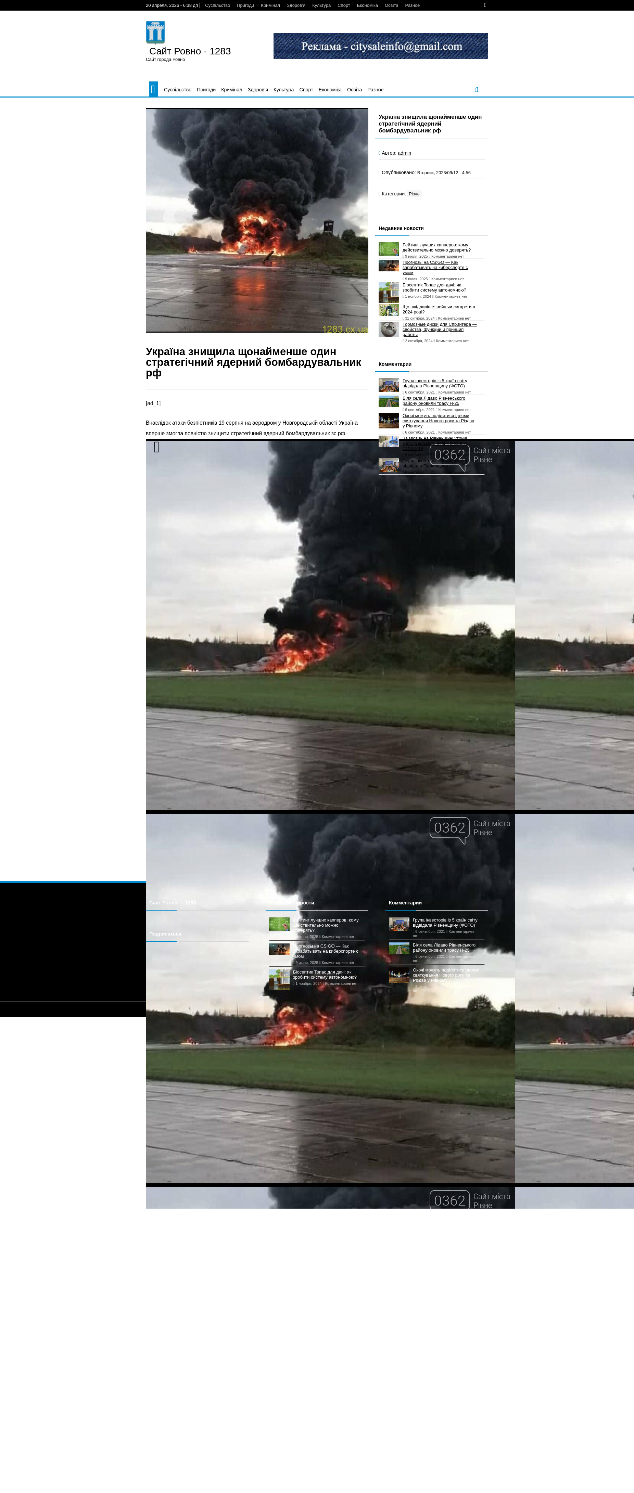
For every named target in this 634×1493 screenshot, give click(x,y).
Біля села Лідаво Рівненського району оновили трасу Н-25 (434, 401)
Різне (414, 193)
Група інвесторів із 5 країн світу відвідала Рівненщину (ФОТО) (435, 383)
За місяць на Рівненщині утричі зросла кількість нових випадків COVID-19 (435, 443)
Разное (412, 5)
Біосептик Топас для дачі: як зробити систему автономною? (434, 287)
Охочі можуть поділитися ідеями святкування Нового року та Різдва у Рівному (438, 420)
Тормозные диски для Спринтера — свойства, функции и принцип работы (440, 329)
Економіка (367, 5)
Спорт (344, 5)
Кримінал (270, 5)
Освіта (391, 5)
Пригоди (245, 5)
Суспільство (217, 5)
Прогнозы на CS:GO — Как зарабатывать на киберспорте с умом (435, 267)
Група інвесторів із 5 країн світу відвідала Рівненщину (435, 463)
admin (404, 153)
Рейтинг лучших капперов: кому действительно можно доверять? (437, 247)
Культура (321, 5)
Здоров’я (296, 5)
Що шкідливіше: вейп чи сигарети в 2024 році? (439, 309)
